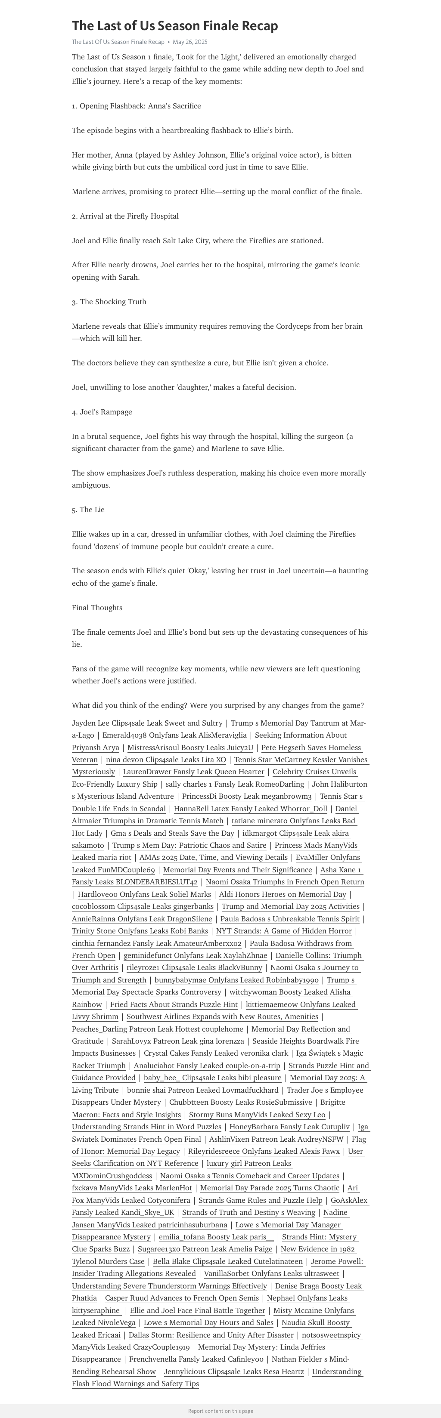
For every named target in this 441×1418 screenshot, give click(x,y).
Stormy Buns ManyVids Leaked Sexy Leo (257, 1114)
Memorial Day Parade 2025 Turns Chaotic (269, 1187)
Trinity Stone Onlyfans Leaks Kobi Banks (140, 931)
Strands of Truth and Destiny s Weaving (248, 1212)
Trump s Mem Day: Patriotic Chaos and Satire (189, 845)
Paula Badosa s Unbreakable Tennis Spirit (290, 919)
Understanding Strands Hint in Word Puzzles (146, 1126)
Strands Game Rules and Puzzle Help (261, 1200)
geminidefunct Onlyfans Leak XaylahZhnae (195, 955)
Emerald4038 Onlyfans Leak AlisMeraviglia (174, 735)
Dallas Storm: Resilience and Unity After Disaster (211, 1335)
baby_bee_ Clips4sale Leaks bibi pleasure (213, 1077)
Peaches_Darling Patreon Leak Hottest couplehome (157, 1029)
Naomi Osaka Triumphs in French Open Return (285, 882)
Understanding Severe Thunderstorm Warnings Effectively (169, 1286)
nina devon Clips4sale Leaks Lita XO (166, 759)
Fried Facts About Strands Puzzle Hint (174, 1004)
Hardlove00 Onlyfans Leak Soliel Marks (144, 894)
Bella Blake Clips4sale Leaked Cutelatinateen (228, 1261)
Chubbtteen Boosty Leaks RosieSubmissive (240, 1102)
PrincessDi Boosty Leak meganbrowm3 (247, 796)
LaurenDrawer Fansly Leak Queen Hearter (193, 771)
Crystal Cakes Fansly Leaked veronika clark (216, 1053)
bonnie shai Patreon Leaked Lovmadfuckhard (203, 1090)
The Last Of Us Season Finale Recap (118, 42)
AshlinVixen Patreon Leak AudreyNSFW (276, 1139)
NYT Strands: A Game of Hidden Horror (284, 931)
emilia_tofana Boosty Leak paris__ (216, 1237)
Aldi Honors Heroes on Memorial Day (282, 894)
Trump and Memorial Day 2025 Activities (291, 906)
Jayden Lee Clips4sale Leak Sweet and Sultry (147, 723)
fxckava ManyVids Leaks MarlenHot (132, 1187)
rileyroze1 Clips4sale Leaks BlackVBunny (194, 967)
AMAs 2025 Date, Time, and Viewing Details (214, 857)
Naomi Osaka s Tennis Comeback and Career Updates (249, 1175)
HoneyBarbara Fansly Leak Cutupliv (290, 1126)
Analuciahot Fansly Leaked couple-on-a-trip (207, 1065)
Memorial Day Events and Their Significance (237, 869)
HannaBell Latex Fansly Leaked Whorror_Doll (250, 808)
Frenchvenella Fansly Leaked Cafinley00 (196, 1359)
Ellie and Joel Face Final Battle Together (197, 1310)
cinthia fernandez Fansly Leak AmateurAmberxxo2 (157, 943)
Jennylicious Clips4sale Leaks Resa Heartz (234, 1371)
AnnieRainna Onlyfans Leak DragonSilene (142, 919)
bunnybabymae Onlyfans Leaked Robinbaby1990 (237, 980)
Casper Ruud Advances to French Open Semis (182, 1298)
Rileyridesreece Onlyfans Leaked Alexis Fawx (264, 1151)
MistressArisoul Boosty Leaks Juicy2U (190, 747)
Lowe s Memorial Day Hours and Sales (208, 1322)
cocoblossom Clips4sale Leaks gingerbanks (143, 906)
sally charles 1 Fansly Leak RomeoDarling (235, 784)
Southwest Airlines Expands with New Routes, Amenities (222, 1016)
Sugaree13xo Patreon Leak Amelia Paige (205, 1249)
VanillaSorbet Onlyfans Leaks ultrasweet (271, 1273)
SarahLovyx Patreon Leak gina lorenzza (178, 1041)
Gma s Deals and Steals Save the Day (172, 833)
